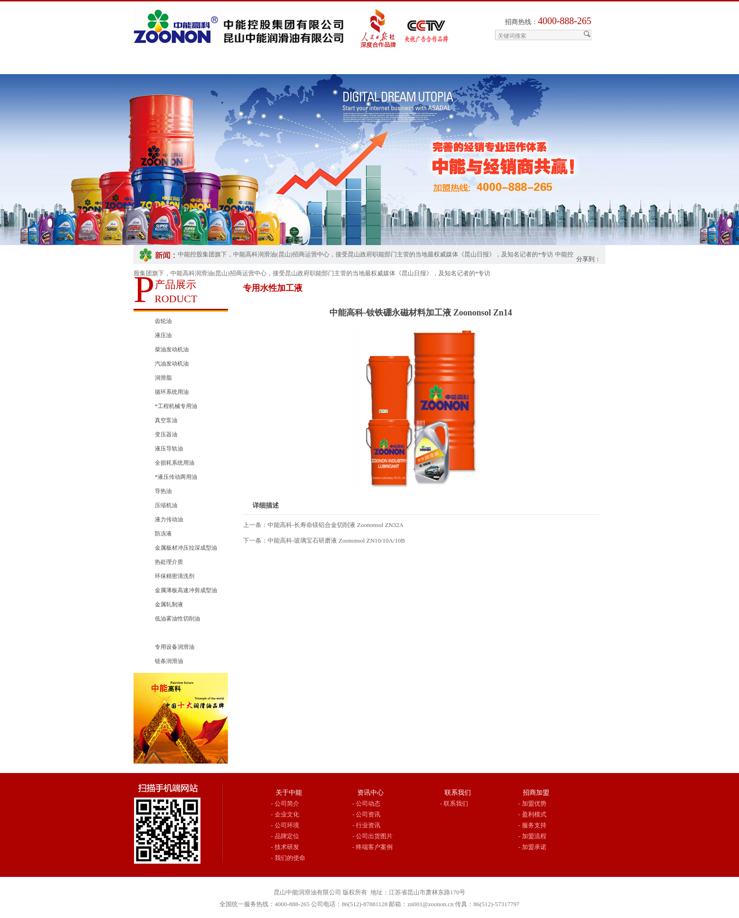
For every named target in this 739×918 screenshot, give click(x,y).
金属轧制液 (169, 604)
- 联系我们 (454, 803)
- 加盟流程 (532, 836)
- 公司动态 (367, 803)
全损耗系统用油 (174, 462)
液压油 (163, 335)
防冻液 (163, 533)
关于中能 (215, 64)
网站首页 (161, 64)
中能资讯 (325, 64)
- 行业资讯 (367, 825)
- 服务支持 (532, 825)
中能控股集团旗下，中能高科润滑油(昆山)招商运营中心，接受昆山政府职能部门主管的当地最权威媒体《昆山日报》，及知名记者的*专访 (365, 254)
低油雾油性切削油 (177, 618)
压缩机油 (166, 505)
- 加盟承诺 (532, 846)
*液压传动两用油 (176, 477)
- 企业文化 (285, 814)
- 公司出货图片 (373, 836)
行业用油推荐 (441, 64)
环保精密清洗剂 (174, 576)
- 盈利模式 (532, 814)
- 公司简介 (285, 803)
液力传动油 (169, 519)
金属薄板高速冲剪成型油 (186, 590)
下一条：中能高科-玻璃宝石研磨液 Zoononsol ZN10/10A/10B (324, 540)
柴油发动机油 (172, 349)
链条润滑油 (169, 661)
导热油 (163, 491)
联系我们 (502, 64)
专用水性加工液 (174, 632)
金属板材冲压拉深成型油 (186, 547)
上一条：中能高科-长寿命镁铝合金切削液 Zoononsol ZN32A (323, 524)
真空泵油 (166, 420)
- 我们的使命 (288, 857)
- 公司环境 (285, 825)
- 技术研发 (285, 846)
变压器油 (166, 434)
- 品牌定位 (285, 836)
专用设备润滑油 (174, 647)
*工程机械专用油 (176, 406)
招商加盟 (380, 64)
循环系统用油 (172, 392)
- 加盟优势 (532, 803)
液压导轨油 (169, 448)
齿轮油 (163, 321)
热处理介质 (169, 562)
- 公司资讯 (367, 814)
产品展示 (270, 64)
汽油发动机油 (172, 363)
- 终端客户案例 (373, 846)
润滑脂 (163, 377)
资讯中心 (370, 792)
